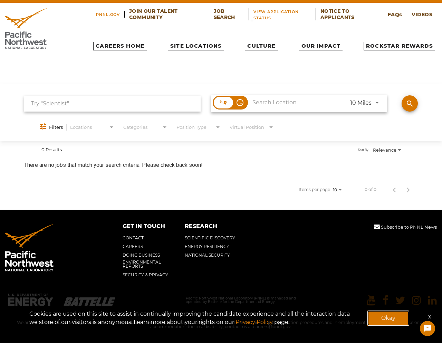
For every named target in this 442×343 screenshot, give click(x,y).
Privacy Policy (254, 322)
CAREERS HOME (125, 43)
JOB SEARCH (232, 11)
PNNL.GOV (115, 11)
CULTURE (261, 43)
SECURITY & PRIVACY (145, 275)
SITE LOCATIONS (199, 43)
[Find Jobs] (410, 103)
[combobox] (112, 103)
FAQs (400, 11)
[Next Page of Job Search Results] (408, 190)
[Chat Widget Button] (427, 329)
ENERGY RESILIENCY (207, 247)
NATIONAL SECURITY (207, 255)
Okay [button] (388, 318)
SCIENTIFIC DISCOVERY (210, 238)
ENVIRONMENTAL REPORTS (142, 264)
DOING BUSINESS (141, 255)
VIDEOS (423, 11)
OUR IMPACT (317, 43)
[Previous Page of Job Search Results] (394, 190)
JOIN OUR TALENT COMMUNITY (173, 11)
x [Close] (429, 316)
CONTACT (133, 238)
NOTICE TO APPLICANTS (357, 11)
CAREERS (133, 247)
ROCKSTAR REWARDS (393, 43)
